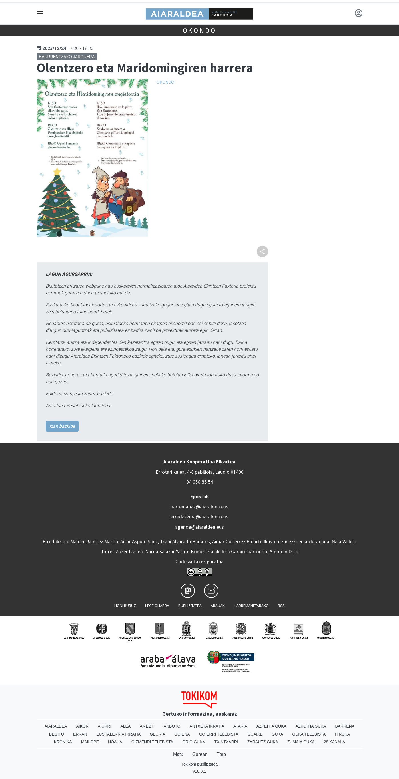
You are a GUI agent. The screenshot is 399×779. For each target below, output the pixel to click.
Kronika (63, 742)
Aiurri (104, 726)
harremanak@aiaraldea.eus (199, 507)
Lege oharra (157, 605)
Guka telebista (309, 734)
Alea (125, 726)
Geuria (157, 734)
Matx (178, 754)
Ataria (240, 726)
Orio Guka (193, 742)
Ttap (221, 754)
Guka (277, 734)
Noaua (115, 742)
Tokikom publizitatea (199, 764)
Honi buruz (125, 605)
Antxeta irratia (207, 726)
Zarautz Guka (262, 742)
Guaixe (255, 734)
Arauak (218, 605)
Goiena (182, 734)
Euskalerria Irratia (118, 734)
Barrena (344, 726)
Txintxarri (226, 742)
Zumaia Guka (301, 742)
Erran (80, 734)
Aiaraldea (56, 726)
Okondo (199, 30)
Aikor (82, 726)
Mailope (90, 742)
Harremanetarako (251, 605)
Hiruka (342, 734)
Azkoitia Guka (311, 726)
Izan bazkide (62, 426)
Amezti (147, 726)
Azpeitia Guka (271, 726)
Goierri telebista (218, 734)
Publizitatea (190, 605)
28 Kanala (334, 742)
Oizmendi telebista (152, 742)
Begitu (56, 734)
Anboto (172, 726)
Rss (281, 605)
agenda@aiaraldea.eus (199, 527)
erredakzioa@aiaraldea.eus (199, 517)
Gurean (200, 754)
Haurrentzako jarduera (67, 56)
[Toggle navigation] (40, 14)
